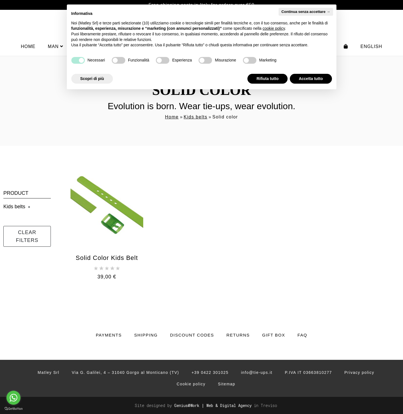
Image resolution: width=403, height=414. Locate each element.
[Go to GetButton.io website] (13, 408)
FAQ (302, 335)
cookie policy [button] (274, 28)
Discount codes (192, 335)
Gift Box (273, 335)
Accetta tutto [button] (311, 78)
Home (28, 46)
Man (55, 46)
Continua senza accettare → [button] (305, 12)
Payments (109, 335)
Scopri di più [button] (92, 78)
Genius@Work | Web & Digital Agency (213, 405)
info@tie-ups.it (256, 372)
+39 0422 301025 (210, 372)
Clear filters (27, 236)
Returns (238, 335)
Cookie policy (191, 384)
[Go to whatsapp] (13, 398)
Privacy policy (359, 372)
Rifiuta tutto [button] (267, 78)
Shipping (146, 335)
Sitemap (226, 384)
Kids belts (195, 117)
